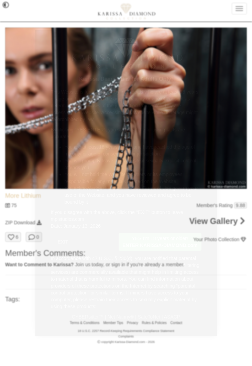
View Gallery (217, 221)
